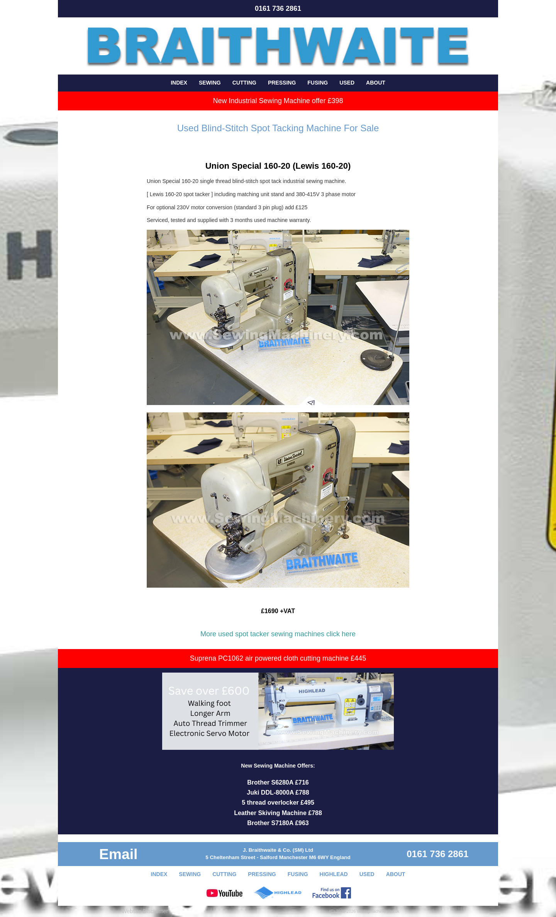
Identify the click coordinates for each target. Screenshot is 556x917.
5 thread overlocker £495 (278, 802)
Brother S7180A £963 (278, 823)
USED (346, 83)
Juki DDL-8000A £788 (278, 792)
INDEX (179, 83)
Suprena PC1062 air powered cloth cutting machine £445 (278, 658)
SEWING (210, 83)
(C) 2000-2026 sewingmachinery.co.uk (364, 911)
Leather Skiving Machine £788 (278, 813)
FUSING (317, 83)
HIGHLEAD (334, 874)
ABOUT (375, 83)
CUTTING (244, 83)
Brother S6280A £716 (278, 782)
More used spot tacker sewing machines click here (278, 634)
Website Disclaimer (145, 911)
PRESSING (282, 83)
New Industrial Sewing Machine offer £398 (278, 101)
